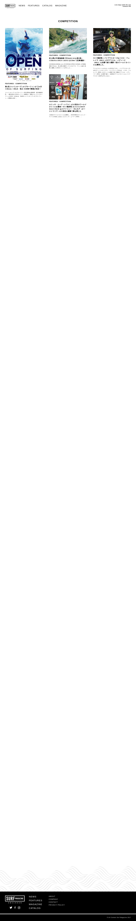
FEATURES (34, 6)
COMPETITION (21, 83)
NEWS (22, 6)
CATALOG (47, 6)
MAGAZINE (61, 6)
